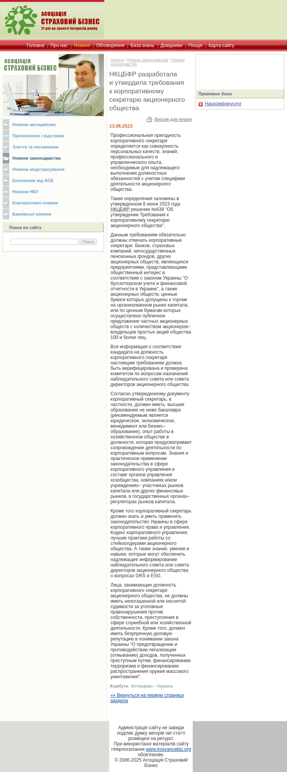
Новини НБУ (25, 191)
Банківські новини (31, 214)
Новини (117, 60)
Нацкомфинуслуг (220, 103)
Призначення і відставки (38, 135)
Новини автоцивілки (34, 124)
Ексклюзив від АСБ (32, 180)
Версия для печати (173, 119)
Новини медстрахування (38, 169)
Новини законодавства (36, 158)
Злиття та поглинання (35, 147)
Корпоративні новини (35, 203)
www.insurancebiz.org (168, 749)
